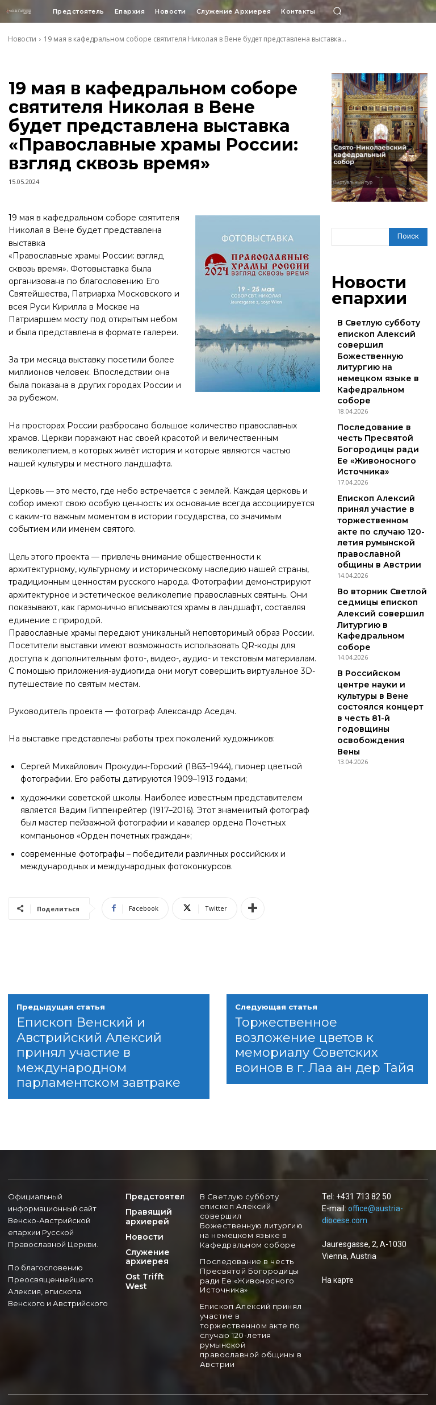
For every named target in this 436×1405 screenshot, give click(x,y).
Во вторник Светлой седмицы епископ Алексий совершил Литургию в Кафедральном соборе (380, 490)
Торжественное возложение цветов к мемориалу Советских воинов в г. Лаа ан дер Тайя (324, 1045)
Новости (22, 39)
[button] (337, 11)
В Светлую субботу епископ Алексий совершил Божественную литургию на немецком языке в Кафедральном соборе (382, 329)
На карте (338, 1280)
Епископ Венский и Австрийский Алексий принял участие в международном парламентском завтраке (98, 1052)
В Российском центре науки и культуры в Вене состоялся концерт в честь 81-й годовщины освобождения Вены (382, 543)
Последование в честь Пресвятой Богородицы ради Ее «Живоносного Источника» (375, 383)
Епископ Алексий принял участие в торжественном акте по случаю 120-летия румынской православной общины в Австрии (379, 436)
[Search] (408, 237)
